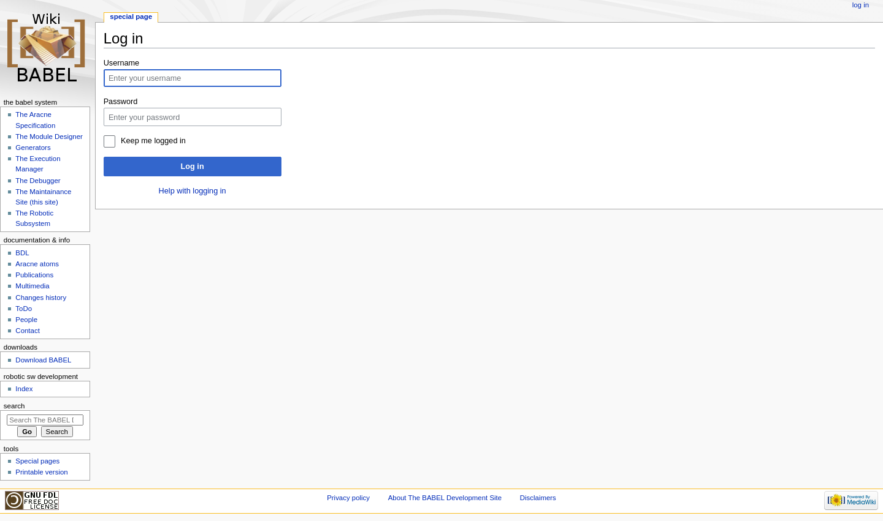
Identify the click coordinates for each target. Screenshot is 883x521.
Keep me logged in (153, 141)
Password (121, 101)
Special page (131, 16)
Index (23, 388)
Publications (34, 275)
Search (14, 406)
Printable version (41, 472)
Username (122, 63)
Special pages (37, 461)
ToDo (23, 308)
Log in (192, 166)
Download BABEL (43, 360)
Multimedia (32, 286)
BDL (22, 253)
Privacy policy (348, 497)
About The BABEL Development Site (445, 497)
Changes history (40, 297)
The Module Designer (49, 136)
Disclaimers (538, 497)
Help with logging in (192, 191)
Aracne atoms (37, 264)
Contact (27, 330)
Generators (32, 147)
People (26, 319)
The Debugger (37, 180)
